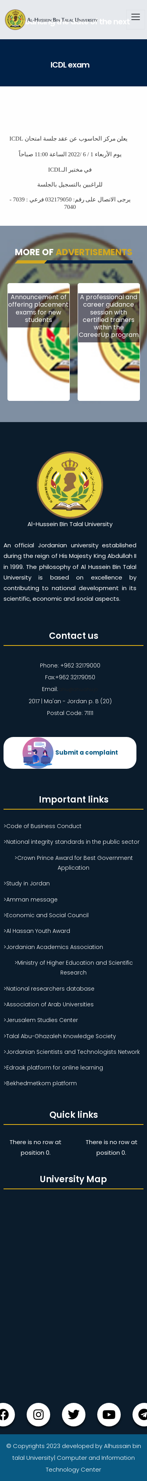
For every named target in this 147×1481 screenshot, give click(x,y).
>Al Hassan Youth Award (37, 930)
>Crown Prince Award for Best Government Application (74, 862)
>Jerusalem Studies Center (41, 1020)
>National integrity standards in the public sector (72, 841)
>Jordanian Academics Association (53, 947)
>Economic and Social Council (46, 915)
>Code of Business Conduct (43, 826)
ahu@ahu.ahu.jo (78, 689)
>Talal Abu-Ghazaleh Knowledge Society (60, 1036)
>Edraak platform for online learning (53, 1067)
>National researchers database (49, 988)
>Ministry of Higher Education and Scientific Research (74, 967)
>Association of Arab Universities (49, 1004)
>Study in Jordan (27, 883)
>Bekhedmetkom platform (40, 1083)
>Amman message (31, 899)
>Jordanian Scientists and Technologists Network (72, 1051)
